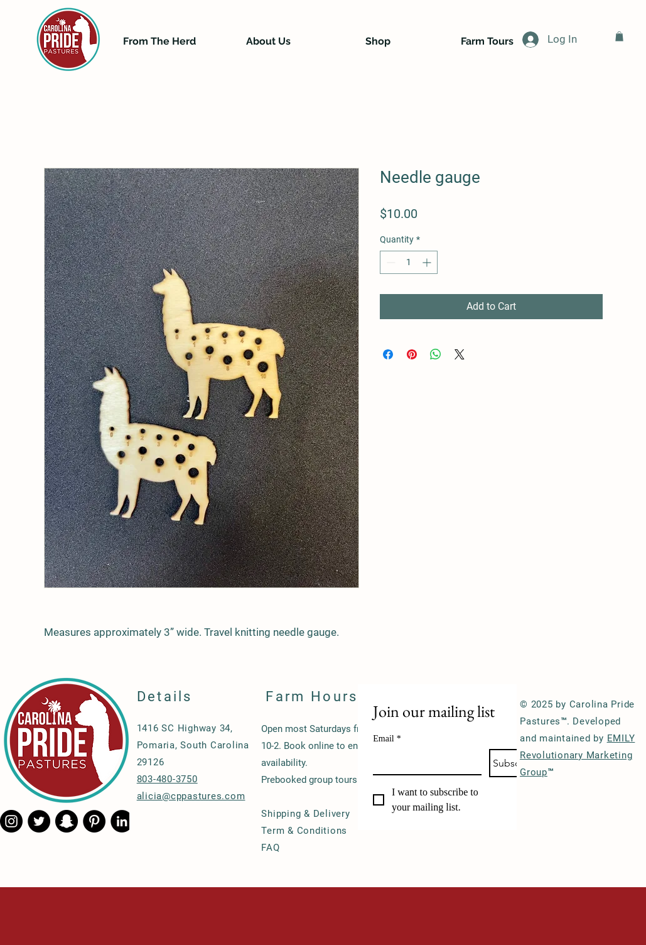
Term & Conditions (304, 830)
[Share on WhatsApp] (435, 354)
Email (387, 738)
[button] (619, 36)
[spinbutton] (408, 262)
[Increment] (428, 262)
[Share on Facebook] (388, 354)
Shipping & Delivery (305, 813)
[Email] (423, 761)
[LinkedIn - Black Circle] (121, 821)
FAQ (270, 847)
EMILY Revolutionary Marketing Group (577, 755)
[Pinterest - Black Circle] (94, 821)
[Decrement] (389, 262)
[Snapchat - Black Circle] (66, 821)
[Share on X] (459, 354)
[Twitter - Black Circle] (39, 821)
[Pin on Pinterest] (411, 354)
